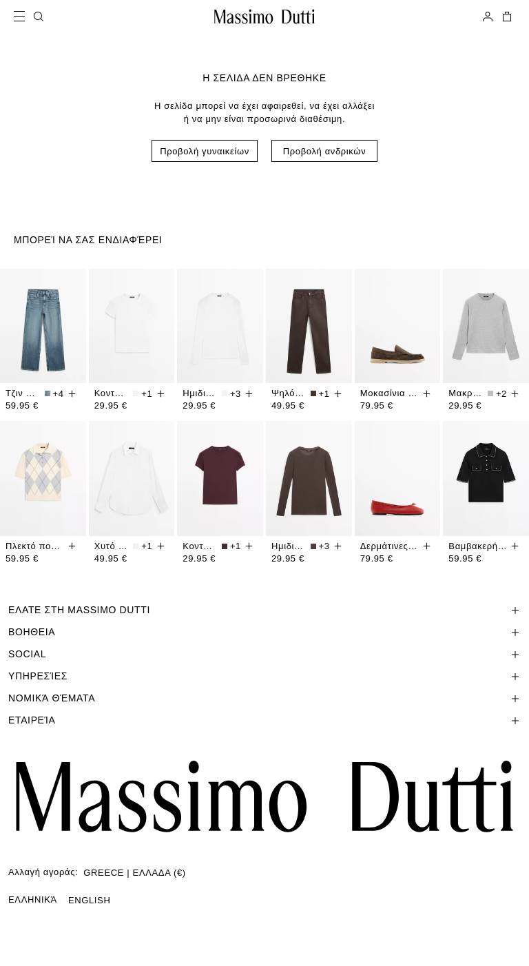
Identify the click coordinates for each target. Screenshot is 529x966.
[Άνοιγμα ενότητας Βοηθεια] (264, 632)
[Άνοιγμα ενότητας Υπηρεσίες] (264, 676)
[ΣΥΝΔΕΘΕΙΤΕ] (487, 17)
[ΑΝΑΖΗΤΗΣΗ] (38, 17)
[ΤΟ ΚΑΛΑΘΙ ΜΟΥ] (505, 17)
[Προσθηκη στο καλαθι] (72, 393)
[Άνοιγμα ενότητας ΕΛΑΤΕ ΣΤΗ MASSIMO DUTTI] (264, 610)
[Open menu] (23, 16)
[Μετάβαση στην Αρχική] (264, 16)
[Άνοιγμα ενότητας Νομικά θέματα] (264, 698)
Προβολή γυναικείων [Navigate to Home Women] (204, 151)
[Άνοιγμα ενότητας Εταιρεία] (264, 720)
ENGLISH (89, 900)
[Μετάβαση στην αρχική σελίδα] (264, 796)
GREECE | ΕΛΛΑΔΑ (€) (134, 872)
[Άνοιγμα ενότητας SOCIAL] (264, 654)
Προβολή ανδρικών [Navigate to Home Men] (324, 151)
